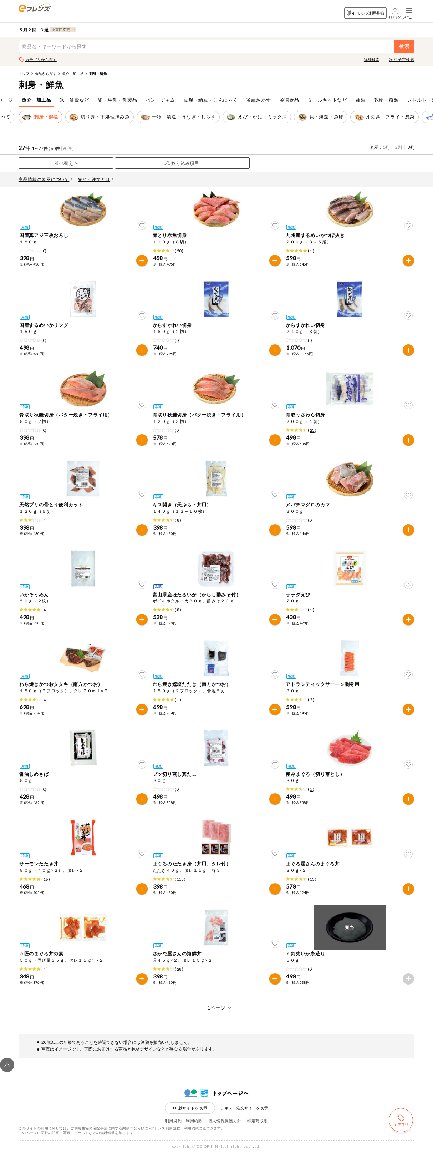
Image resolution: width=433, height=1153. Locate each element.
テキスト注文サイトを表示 (244, 1108)
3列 (411, 147)
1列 (386, 147)
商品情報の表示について (46, 179)
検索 (404, 46)
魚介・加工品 (72, 73)
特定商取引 (257, 1120)
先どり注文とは (95, 179)
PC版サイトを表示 (190, 1108)
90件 (67, 148)
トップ (24, 73)
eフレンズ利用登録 (365, 13)
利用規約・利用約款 (184, 1120)
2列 (398, 147)
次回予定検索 (401, 59)
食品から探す (45, 73)
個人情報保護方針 (224, 1120)
